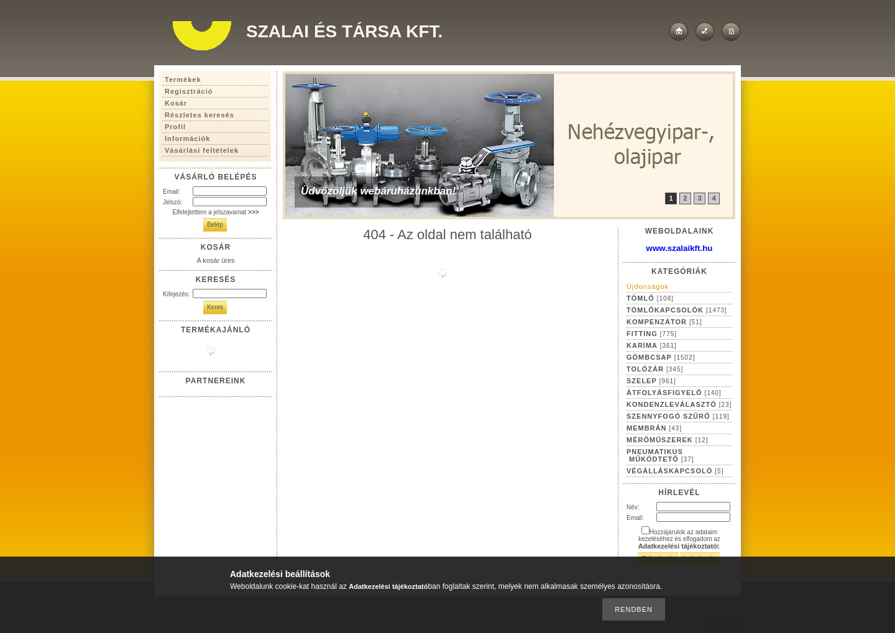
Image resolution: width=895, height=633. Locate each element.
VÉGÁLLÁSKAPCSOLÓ (674, 471)
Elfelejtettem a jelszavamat (215, 212)
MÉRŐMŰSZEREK (667, 440)
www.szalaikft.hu (679, 248)
